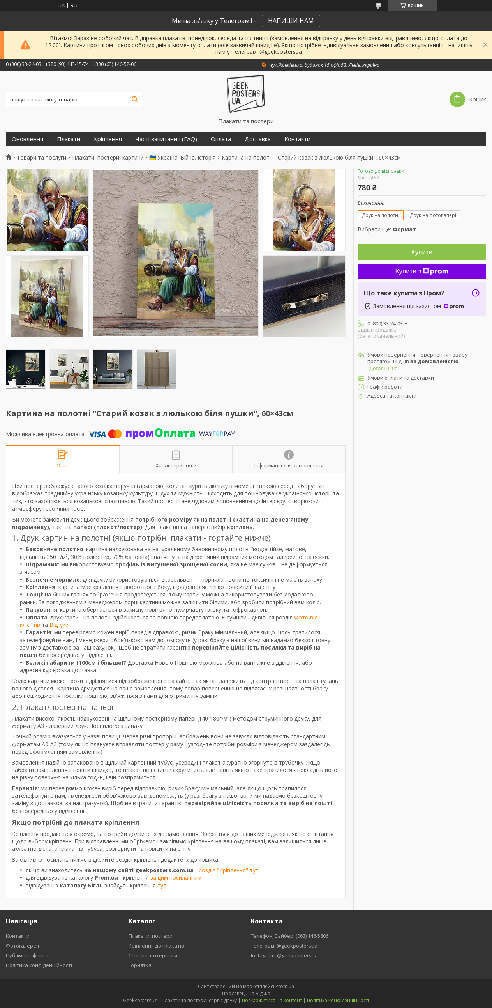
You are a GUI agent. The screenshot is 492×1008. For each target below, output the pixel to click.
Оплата (221, 139)
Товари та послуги (41, 157)
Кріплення (108, 139)
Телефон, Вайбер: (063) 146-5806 (289, 935)
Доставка (258, 139)
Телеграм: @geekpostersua (284, 945)
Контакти (297, 139)
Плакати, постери (151, 935)
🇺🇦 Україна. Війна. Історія (182, 157)
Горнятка (140, 965)
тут (161, 885)
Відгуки (59, 624)
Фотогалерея (22, 945)
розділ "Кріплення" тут (229, 870)
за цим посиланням (175, 877)
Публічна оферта (27, 955)
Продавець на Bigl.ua (246, 993)
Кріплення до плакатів (156, 945)
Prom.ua (284, 986)
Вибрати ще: (387, 229)
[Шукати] (134, 99)
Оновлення (27, 139)
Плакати (68, 139)
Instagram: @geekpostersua (284, 955)
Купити (421, 252)
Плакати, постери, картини (108, 157)
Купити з (422, 271)
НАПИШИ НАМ (291, 20)
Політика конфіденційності (39, 965)
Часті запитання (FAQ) (166, 139)
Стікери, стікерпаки (153, 955)
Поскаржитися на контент (272, 1000)
